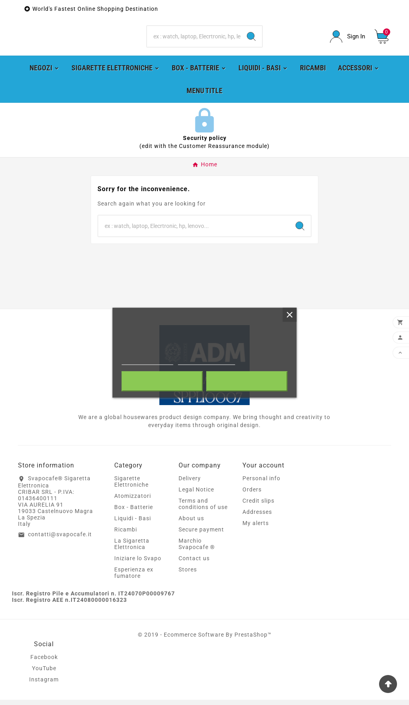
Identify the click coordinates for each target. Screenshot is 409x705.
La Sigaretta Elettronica (131, 549)
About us (191, 523)
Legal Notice (196, 494)
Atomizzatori (132, 501)
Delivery (190, 483)
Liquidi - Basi (132, 523)
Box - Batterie (133, 512)
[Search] (193, 39)
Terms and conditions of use (203, 509)
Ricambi (125, 534)
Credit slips (258, 506)
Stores (188, 574)
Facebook (44, 662)
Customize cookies (206, 360)
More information (147, 360)
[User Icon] (347, 39)
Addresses (257, 517)
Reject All (162, 381)
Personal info (261, 483)
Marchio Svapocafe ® (197, 549)
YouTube (44, 673)
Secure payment (201, 534)
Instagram (44, 684)
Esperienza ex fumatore (133, 577)
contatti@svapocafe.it (60, 539)
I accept (246, 381)
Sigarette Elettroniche (131, 486)
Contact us (194, 563)
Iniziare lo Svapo (137, 563)
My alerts (255, 528)
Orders (252, 494)
